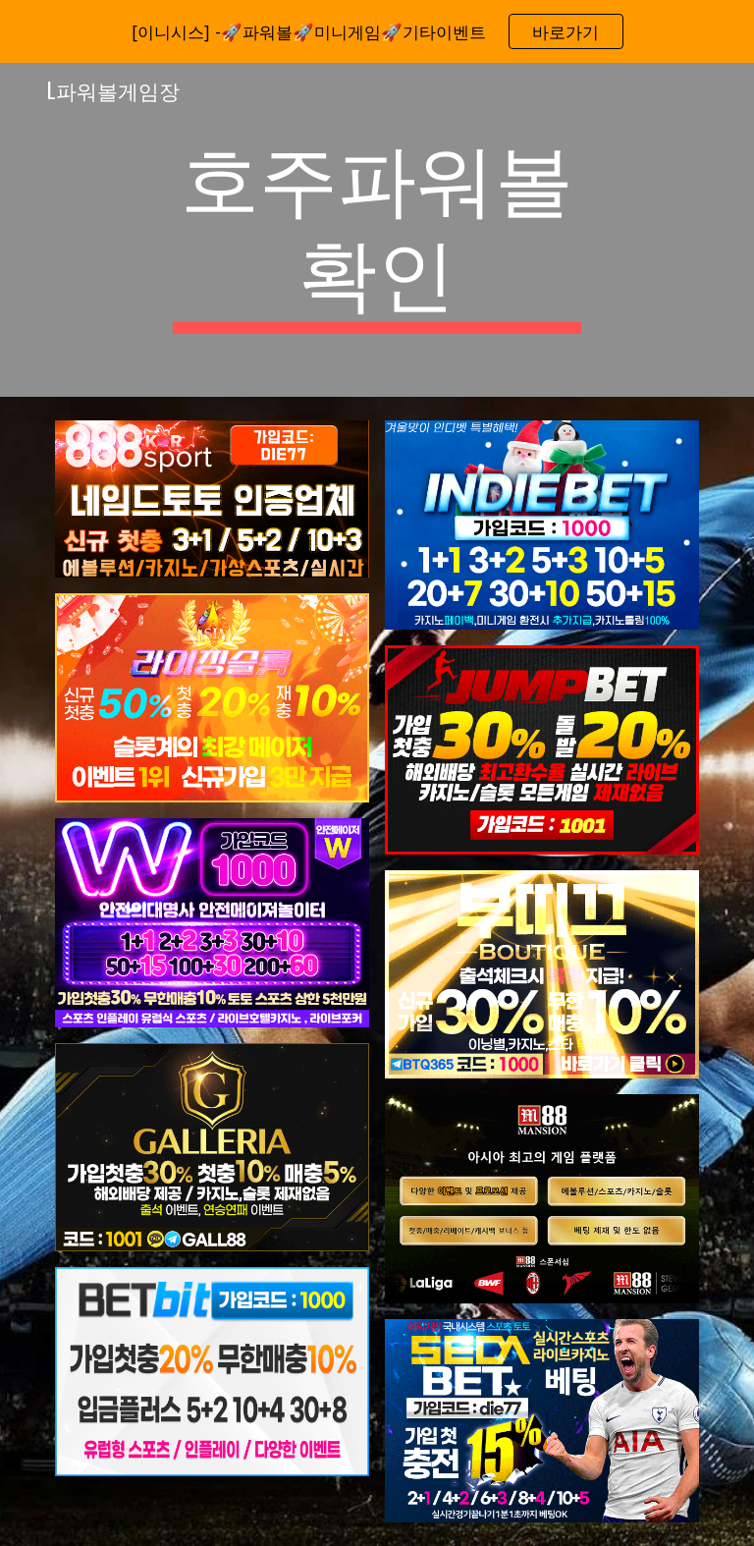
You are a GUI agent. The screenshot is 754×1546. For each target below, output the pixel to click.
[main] (376, 230)
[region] (377, 31)
